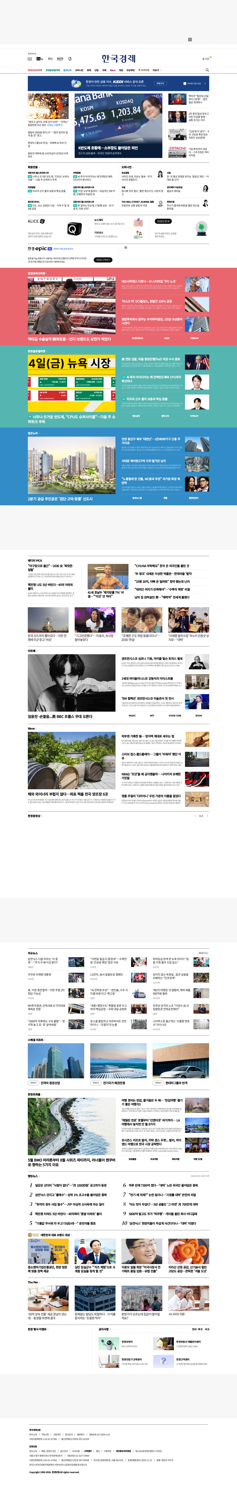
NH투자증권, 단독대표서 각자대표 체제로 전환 (46, 1007)
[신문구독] (70, 59)
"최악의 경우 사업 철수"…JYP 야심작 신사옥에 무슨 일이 (69, 1204)
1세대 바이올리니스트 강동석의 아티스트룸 (147, 678)
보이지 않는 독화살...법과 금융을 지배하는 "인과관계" (170, 976)
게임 (121, 70)
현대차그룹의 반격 (170, 1083)
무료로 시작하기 (103, 259)
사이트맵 (76, 1451)
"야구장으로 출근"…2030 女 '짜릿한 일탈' (50, 568)
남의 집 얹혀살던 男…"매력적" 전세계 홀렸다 (162, 597)
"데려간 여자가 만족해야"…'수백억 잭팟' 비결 (162, 589)
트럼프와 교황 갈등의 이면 (134, 205)
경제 (89, 70)
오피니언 (79, 70)
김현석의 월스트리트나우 (38, 172)
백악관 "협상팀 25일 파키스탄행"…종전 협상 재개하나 (199, 99)
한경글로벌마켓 (53, 70)
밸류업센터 (193, 497)
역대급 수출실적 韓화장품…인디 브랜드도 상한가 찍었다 (69, 339)
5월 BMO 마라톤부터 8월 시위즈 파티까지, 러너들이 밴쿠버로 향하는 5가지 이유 (71, 1162)
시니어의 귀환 (176, 1314)
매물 (165, 497)
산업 (96, 70)
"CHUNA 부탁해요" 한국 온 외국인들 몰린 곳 (162, 566)
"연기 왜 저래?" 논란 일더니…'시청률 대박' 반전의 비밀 (162, 1195)
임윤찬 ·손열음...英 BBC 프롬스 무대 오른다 (60, 716)
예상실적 (136, 415)
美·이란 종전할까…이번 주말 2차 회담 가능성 (46, 992)
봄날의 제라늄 (173, 191)
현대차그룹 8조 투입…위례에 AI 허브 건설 (47, 144)
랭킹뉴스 (33, 1176)
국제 (104, 70)
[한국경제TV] (40, 59)
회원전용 (33, 167)
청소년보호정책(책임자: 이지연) (148, 1451)
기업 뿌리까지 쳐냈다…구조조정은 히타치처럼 (199, 152)
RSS (97, 1451)
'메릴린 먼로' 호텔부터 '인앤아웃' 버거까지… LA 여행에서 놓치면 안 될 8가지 (151, 1122)
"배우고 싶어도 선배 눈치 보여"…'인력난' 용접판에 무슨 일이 (48, 123)
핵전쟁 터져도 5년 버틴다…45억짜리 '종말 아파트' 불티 (68, 1214)
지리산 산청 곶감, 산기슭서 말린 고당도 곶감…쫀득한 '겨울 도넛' (187, 1269)
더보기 (156, 70)
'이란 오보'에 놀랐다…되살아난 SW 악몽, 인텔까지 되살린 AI (94, 192)
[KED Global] (60, 59)
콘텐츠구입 (51, 1451)
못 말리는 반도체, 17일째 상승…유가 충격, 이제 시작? (93, 207)
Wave (112, 70)
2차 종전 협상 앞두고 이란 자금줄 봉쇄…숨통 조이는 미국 (199, 117)
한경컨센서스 (137, 338)
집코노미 (67, 70)
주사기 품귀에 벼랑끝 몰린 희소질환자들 (183, 207)
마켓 (194, 338)
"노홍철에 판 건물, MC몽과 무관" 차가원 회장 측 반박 (151, 481)
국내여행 (154, 1159)
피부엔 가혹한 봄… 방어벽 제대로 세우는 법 (148, 736)
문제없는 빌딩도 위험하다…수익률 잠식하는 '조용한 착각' (95, 1316)
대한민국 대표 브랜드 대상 (55, 1235)
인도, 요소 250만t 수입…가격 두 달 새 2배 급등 (48, 207)
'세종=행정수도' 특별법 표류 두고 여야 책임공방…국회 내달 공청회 (108, 1007)
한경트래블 (34, 1094)
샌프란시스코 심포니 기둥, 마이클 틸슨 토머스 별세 (152, 658)
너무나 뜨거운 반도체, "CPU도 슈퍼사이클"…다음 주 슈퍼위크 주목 (48, 178)
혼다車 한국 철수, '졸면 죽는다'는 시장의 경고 (142, 192)
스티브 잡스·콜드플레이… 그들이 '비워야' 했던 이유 (151, 756)
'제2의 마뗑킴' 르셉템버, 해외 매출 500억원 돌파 (171, 992)
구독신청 (45, 1434)
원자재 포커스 (34, 201)
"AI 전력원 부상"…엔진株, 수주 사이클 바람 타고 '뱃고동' (109, 992)
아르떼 (31, 651)
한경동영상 (34, 816)
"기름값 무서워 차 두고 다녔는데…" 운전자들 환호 (65, 1223)
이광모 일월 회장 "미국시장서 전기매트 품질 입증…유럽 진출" (141, 1269)
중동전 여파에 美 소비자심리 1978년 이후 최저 (48, 154)
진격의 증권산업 (44, 1083)
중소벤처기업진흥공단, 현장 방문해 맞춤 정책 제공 (47, 1269)
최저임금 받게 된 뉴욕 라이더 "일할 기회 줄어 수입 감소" (171, 960)
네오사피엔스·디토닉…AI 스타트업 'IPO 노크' (149, 281)
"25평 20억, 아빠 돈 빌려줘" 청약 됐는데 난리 (162, 581)
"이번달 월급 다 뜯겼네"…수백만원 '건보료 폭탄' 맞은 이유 (108, 960)
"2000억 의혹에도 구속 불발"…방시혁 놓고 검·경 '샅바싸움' (46, 1023)
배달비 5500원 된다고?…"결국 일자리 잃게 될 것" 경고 (48, 133)
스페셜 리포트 (35, 1040)
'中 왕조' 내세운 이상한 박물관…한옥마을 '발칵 (163, 573)
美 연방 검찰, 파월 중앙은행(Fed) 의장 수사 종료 (151, 359)
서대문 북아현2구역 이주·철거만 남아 (144, 461)
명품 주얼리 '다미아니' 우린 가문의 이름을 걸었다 (151, 796)
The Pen (33, 1282)
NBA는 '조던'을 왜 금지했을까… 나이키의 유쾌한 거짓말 (151, 776)
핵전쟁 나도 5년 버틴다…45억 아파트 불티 (50, 586)
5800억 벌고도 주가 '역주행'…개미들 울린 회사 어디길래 (163, 1214)
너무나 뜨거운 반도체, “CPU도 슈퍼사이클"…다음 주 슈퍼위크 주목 (71, 419)
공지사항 (104, 1329)
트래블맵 (132, 1159)
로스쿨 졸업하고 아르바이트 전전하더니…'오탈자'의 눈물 (108, 1023)
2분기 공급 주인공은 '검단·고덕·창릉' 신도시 (60, 498)
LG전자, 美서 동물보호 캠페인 (106, 974)
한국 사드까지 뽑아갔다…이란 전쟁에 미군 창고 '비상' (47, 638)
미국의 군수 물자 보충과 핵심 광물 (46, 191)
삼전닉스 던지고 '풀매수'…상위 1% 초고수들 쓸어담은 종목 (71, 1195)
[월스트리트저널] (50, 59)
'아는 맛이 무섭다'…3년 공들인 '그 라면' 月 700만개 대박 (163, 1204)
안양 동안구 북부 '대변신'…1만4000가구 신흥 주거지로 (151, 441)
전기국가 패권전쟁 (107, 1083)
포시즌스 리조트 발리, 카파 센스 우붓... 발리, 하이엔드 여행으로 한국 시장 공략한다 (151, 1142)
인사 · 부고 (197, 1329)
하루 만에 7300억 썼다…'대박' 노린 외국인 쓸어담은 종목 (163, 1185)
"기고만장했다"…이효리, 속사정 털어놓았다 (94, 638)
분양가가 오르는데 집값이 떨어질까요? (141, 1316)
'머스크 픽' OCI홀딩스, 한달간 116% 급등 (147, 301)
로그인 (205, 59)
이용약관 (107, 1451)
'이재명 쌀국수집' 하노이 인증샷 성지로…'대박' (188, 638)
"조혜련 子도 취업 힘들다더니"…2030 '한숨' (141, 638)
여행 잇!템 (197, 1159)
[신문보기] (30, 59)
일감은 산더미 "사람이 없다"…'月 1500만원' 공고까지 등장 (70, 1185)
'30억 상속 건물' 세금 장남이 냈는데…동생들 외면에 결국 (47, 1316)
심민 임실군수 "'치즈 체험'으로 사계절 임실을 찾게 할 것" (95, 1269)
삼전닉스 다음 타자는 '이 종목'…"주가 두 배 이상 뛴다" (43, 960)
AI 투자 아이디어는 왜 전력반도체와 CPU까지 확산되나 (92, 178)
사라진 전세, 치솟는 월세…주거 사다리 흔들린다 (137, 178)
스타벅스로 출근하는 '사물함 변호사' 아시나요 (171, 1023)
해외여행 (175, 1159)
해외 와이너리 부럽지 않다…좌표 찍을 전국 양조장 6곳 (68, 794)
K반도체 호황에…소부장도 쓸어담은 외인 (108, 147)
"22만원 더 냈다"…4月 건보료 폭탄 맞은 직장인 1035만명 (199, 134)
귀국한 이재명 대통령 (39, 974)
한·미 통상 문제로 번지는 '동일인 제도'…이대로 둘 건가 (188, 178)
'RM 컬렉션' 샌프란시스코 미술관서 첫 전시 (148, 698)
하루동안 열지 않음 (194, 83)
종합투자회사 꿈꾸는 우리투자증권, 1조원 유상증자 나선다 (152, 321)
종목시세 (165, 415)
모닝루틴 (131, 70)
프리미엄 (145, 70)
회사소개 (33, 1434)
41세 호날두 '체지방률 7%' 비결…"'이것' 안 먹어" (106, 594)
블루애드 (81, 1434)
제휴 (43, 1451)
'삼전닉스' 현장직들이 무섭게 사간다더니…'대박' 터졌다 (162, 1223)
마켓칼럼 (77, 172)
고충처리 (57, 1434)
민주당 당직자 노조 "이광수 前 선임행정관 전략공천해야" (171, 1007)
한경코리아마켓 (35, 70)
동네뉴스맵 (137, 497)
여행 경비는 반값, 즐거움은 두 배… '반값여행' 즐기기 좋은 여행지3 (152, 1102)
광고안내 (69, 1434)
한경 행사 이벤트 (37, 1329)
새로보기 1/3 (203, 953)
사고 (207, 1329)
